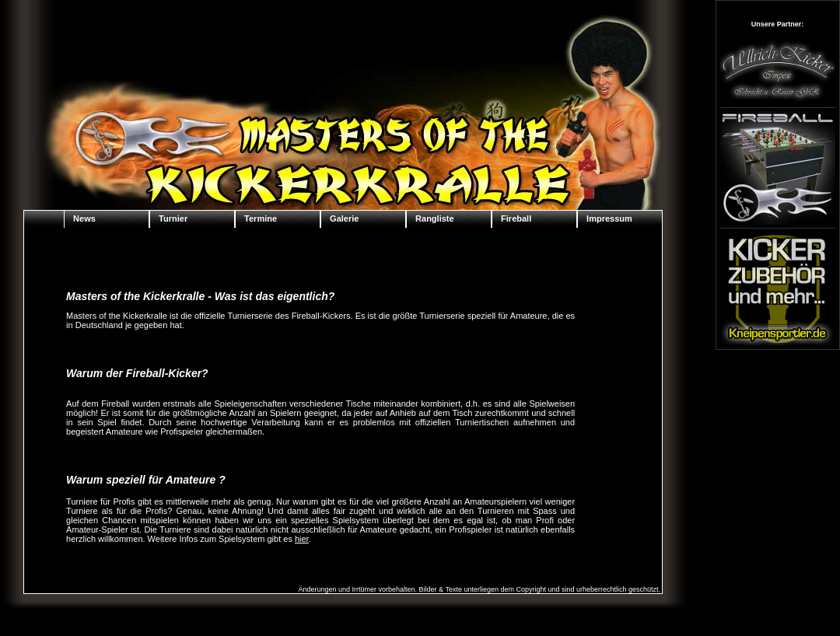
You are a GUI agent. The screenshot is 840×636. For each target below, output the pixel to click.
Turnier (173, 218)
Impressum (609, 218)
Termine (260, 218)
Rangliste (434, 218)
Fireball (516, 218)
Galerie (344, 218)
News (84, 218)
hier (302, 538)
